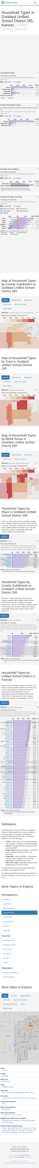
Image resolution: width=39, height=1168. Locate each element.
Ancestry (6, 926)
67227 (28, 1098)
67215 (23, 1098)
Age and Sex (7, 904)
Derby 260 (14, 1130)
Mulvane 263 (31, 1130)
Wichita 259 (9, 1122)
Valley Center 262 (27, 1132)
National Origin (8, 921)
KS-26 (4, 1109)
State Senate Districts (10, 1004)
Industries (6, 958)
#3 (38, 169)
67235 (33, 1098)
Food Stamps (7, 949)
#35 (37, 707)
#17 (36, 463)
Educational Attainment (10, 972)
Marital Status (7, 917)
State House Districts (20, 1000)
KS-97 (14, 1115)
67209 (19, 1098)
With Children (7, 308)
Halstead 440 (22, 1130)
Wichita (11, 1087)
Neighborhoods (25, 996)
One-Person (7, 304)
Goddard (5, 1087)
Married (5, 300)
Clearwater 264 (7, 1120)
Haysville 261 (17, 1120)
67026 (4, 1098)
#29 (37, 620)
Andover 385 (6, 1128)
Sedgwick (5, 1076)
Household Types (8, 913)
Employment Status (9, 945)
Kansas (4, 1070)
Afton (3, 1092)
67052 (9, 1098)
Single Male (28, 300)
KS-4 (3, 1104)
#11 (36, 390)
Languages (6, 930)
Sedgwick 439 (16, 1132)
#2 (38, 104)
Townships (13, 996)
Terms (19, 1147)
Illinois (27, 1092)
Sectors (5, 962)
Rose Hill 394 (6, 1132)
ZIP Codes (6, 1000)
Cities (5, 996)
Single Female (16, 300)
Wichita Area (6, 1081)
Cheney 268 (26, 1128)
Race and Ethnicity (9, 908)
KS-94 (9, 1115)
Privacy (24, 1147)
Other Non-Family (20, 304)
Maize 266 (25, 1120)
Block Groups (7, 1008)
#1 (38, 72)
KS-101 (19, 1115)
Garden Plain (20, 1092)
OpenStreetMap (19, 1157)
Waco (32, 1092)
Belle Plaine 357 (16, 1128)
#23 (37, 541)
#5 (36, 312)
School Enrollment (9, 977)
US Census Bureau (23, 1155)
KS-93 (4, 1115)
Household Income (9, 940)
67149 (14, 1098)
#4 (38, 196)
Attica (8, 1092)
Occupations (7, 954)
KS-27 (9, 1109)
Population (6, 899)
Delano (13, 1092)
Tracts (23, 1004)
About (14, 1147)
